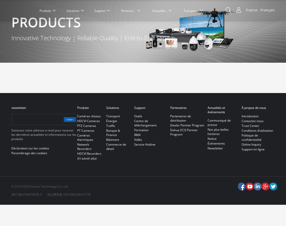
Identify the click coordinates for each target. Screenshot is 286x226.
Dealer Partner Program (187, 146)
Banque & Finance (113, 154)
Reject (262, 217)
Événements (216, 165)
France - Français (260, 10)
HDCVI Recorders (89, 175)
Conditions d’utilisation (257, 152)
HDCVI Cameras (88, 142)
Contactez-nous (253, 142)
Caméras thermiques (85, 158)
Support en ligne (253, 170)
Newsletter (215, 169)
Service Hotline (144, 166)
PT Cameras (85, 152)
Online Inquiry (251, 166)
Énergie (111, 142)
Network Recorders (84, 168)
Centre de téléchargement (145, 144)
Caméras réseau (89, 137)
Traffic (110, 147)
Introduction (250, 137)
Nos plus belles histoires (218, 153)
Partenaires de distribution (180, 139)
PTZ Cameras (86, 147)
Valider (65, 141)
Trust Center (250, 147)
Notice (212, 160)
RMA (137, 156)
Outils (138, 137)
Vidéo (138, 161)
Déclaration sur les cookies (39, 218)
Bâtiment (112, 161)
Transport (113, 137)
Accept (262, 204)
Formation (141, 151)
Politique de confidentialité (252, 158)
